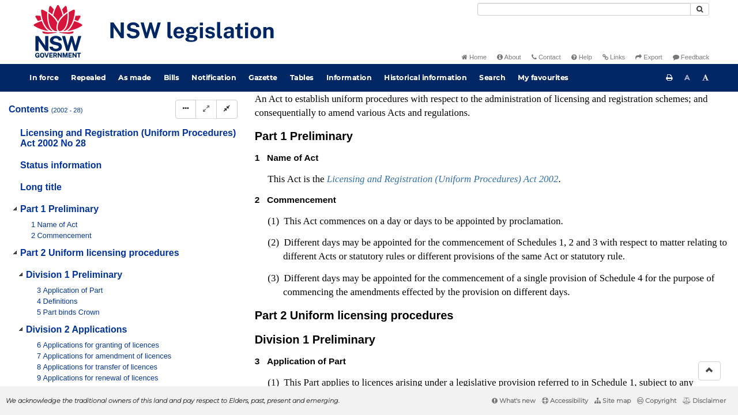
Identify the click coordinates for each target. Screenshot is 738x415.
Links (614, 57)
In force (43, 77)
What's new (514, 401)
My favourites (543, 77)
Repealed (88, 77)
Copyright (656, 401)
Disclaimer (704, 401)
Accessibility (565, 401)
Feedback (691, 57)
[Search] (584, 9)
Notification (213, 77)
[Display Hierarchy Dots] (185, 109)
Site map (612, 401)
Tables (302, 77)
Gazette (262, 77)
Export (648, 57)
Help (581, 57)
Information (349, 77)
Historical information (425, 77)
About (509, 57)
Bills (171, 77)
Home (474, 57)
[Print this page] (669, 78)
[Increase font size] (706, 78)
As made (134, 77)
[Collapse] (227, 109)
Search (492, 77)
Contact (546, 57)
